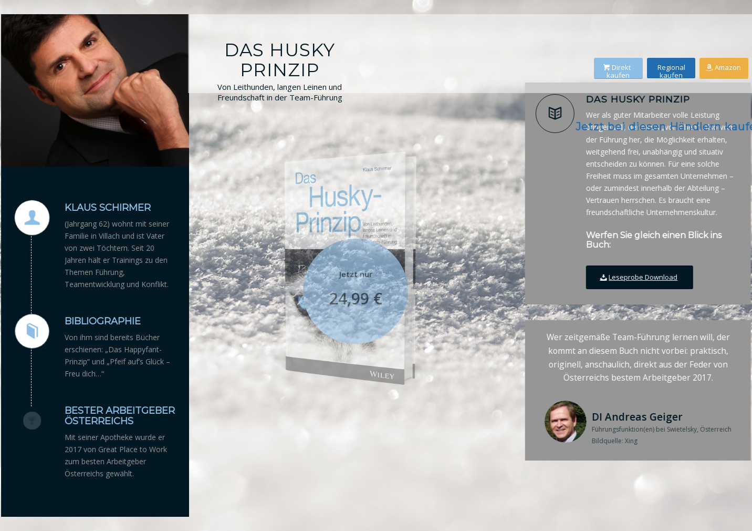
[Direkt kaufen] (624, 64)
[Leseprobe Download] (644, 277)
